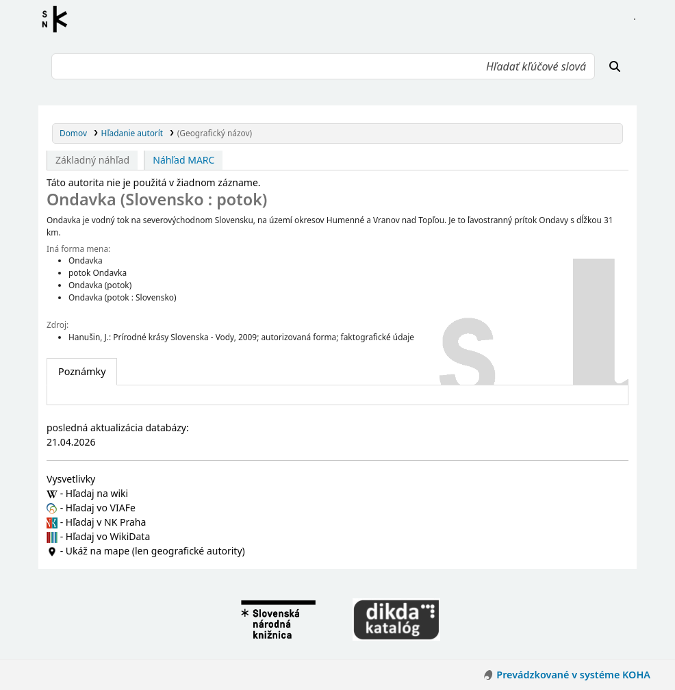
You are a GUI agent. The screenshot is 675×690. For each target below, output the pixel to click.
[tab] (82, 371)
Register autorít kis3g (58, 19)
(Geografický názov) (214, 132)
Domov (73, 132)
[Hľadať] (614, 66)
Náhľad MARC (183, 159)
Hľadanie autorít (132, 132)
